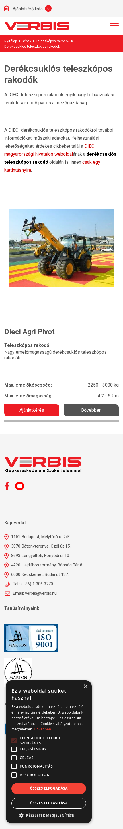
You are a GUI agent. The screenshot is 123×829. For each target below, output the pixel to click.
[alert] (49, 751)
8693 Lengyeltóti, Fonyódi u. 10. (37, 555)
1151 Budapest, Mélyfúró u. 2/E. (37, 536)
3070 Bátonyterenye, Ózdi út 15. (37, 546)
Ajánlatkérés (31, 410)
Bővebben (91, 410)
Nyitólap (10, 41)
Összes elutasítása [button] (49, 803)
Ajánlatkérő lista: (24, 8)
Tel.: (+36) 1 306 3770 (28, 583)
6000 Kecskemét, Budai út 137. (36, 574)
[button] (48, 815)
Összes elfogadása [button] (49, 788)
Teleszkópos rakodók (52, 41)
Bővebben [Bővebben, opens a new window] (42, 729)
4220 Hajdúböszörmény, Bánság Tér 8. (43, 565)
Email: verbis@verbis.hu (30, 593)
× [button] (85, 686)
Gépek (26, 41)
